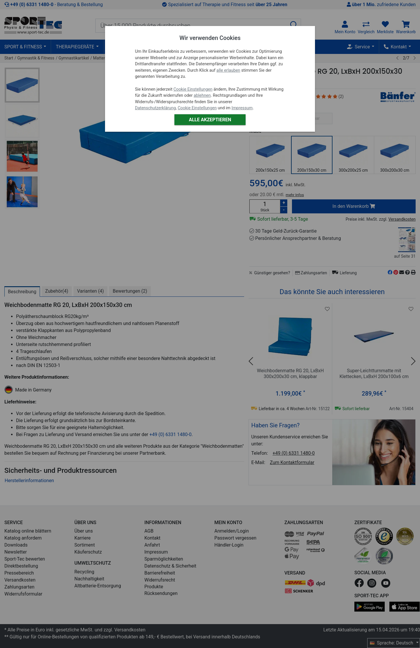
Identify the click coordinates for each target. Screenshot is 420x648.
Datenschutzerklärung (155, 108)
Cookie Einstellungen (193, 89)
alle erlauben (228, 70)
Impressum (242, 108)
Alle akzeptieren (210, 119)
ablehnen (202, 95)
